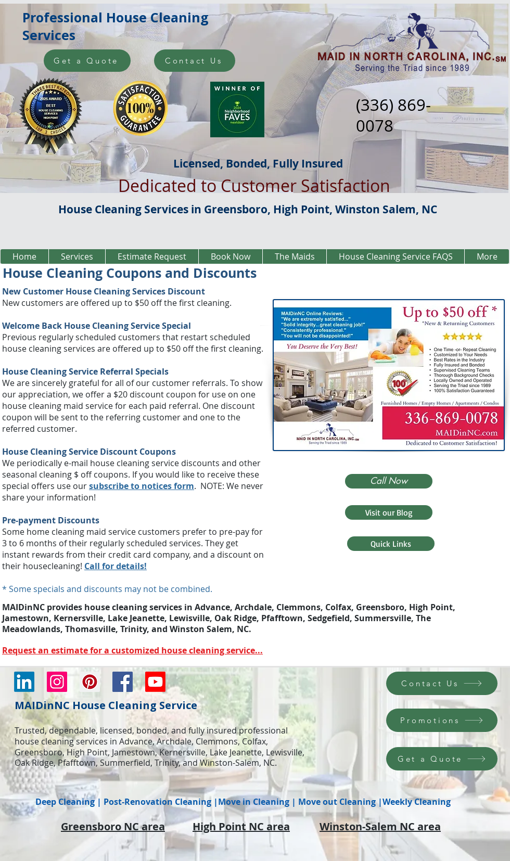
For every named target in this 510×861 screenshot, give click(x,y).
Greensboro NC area (113, 826)
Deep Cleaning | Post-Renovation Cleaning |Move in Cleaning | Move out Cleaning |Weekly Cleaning (243, 801)
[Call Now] (388, 481)
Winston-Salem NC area (380, 826)
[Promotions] (442, 720)
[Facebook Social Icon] (122, 682)
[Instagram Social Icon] (57, 682)
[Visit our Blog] (388, 512)
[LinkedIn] (24, 682)
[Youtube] (155, 682)
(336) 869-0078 (393, 115)
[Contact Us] (194, 60)
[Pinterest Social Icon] (90, 682)
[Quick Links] (391, 543)
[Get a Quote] (87, 60)
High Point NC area (241, 826)
